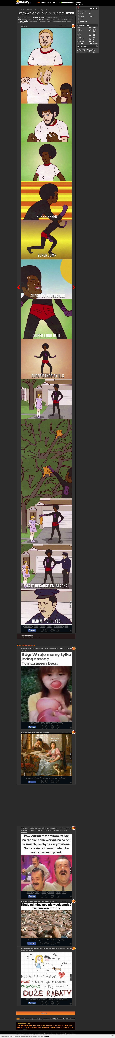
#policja (36, 626)
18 (73, 1019)
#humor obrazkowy (58, 626)
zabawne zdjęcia (23, 1027)
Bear (79, 33)
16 (67, 1019)
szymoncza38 (90, 49)
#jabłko (48, 723)
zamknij (112, 1035)
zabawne (70, 1025)
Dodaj (49, 2)
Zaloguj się (23, 636)
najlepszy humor (33, 1027)
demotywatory (24, 21)
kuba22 (79, 52)
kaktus (79, 35)
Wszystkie (95, 43)
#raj (37, 723)
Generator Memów (67, 2)
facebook (19, 1029)
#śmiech (44, 892)
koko (79, 32)
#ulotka (51, 999)
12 (54, 1019)
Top (37, 2)
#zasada (54, 723)
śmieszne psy (59, 1027)
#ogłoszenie (35, 999)
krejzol (80, 30)
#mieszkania (58, 999)
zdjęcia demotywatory (39, 17)
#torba (51, 939)
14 (60, 1019)
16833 (90, 11)
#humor (49, 626)
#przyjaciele (51, 892)
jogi (94, 52)
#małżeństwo (43, 999)
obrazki (39, 1027)
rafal (79, 34)
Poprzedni (19, 284)
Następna (73, 284)
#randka (37, 892)
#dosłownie (57, 778)
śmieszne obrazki (45, 1027)
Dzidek (85, 52)
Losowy (43, 2)
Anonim (80, 29)
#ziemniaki (44, 939)
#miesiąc (31, 939)
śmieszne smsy (25, 1029)
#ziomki (58, 892)
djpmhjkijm (92, 50)
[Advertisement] (46, 795)
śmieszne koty (68, 1027)
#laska (44, 778)
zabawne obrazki (36, 1025)
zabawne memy (49, 1025)
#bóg (42, 723)
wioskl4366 (90, 52)
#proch (50, 778)
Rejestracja (79, 4)
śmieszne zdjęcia (57, 1025)
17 (70, 1019)
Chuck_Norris (81, 39)
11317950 (86, 50)
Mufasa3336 (80, 50)
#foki (56, 939)
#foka (37, 939)
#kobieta (38, 778)
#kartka (27, 999)
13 (57, 1019)
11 (50, 1019)
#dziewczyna (30, 778)
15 (64, 1019)
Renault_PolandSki (82, 49)
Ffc (82, 52)
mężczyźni (64, 1025)
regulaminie (46, 1036)
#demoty (43, 626)
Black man (24, 26)
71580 (90, 13)
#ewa (32, 723)
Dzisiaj (90, 43)
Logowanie (79, 2)
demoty (53, 1027)
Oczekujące (56, 2)
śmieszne (43, 1025)
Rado (79, 37)
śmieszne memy (26, 1025)
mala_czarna (81, 38)
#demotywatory (28, 626)
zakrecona (81, 41)
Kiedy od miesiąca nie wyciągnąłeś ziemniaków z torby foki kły (39, 901)
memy (39, 19)
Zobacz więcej (83, 21)
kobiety (18, 1025)
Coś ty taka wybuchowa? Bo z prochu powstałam (35, 732)
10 (47, 1019)
